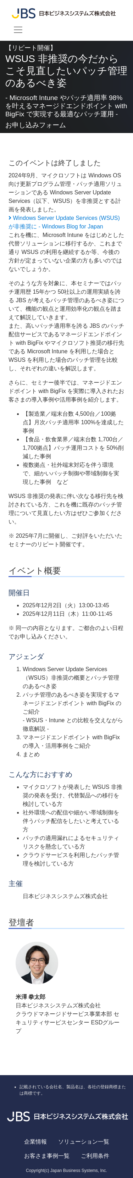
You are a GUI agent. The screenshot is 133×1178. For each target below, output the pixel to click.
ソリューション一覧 (83, 1142)
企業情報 (35, 1142)
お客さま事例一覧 (47, 1156)
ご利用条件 (95, 1156)
